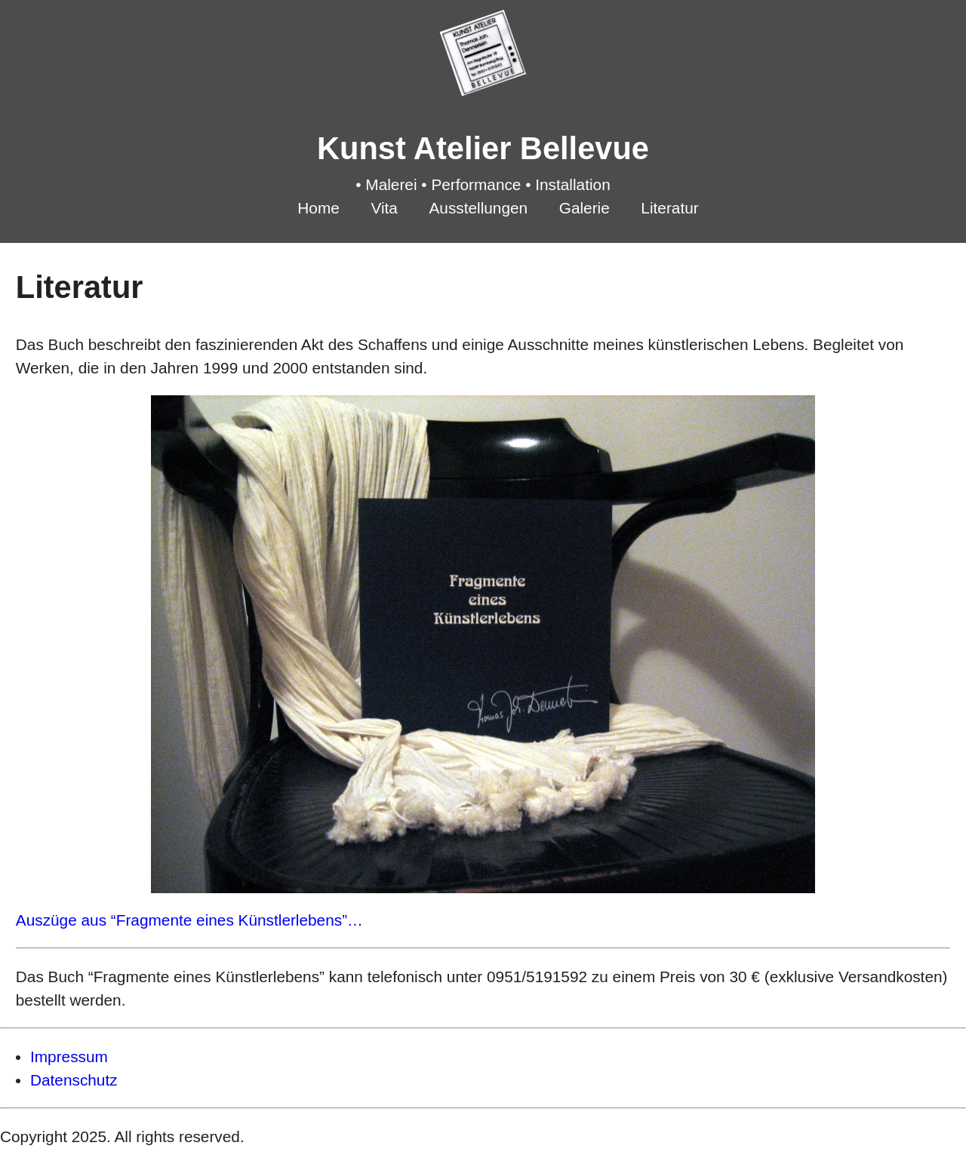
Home (318, 208)
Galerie (584, 208)
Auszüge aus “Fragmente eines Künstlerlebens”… (189, 920)
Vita (384, 208)
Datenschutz (74, 1080)
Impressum (69, 1056)
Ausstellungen (478, 208)
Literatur (669, 208)
